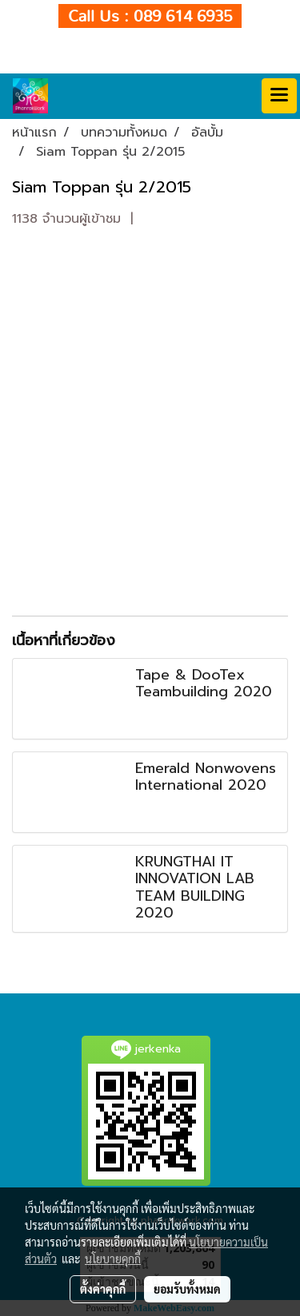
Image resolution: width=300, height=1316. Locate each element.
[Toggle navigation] (279, 95)
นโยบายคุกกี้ (113, 1258)
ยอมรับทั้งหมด (187, 1289)
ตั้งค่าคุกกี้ (103, 1289)
